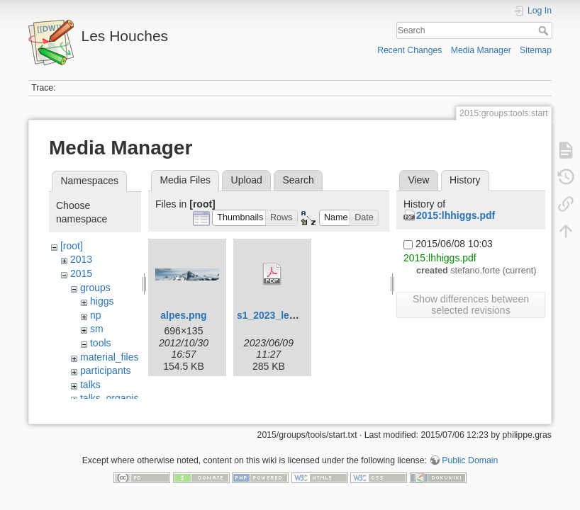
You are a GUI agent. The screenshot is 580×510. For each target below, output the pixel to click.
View (418, 180)
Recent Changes (409, 50)
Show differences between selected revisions (471, 304)
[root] (71, 245)
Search (545, 30)
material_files (109, 357)
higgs (101, 301)
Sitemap (536, 50)
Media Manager (481, 50)
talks (90, 384)
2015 (81, 273)
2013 (81, 259)
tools (100, 342)
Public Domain (470, 463)
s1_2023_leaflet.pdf (282, 315)
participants (105, 370)
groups (95, 287)
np (95, 315)
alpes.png (183, 315)
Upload (246, 180)
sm (97, 328)
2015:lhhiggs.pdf (455, 215)
